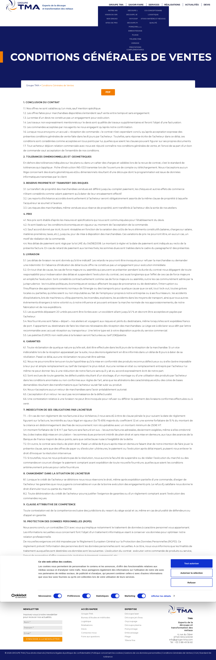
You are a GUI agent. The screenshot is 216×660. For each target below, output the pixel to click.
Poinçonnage (145, 11)
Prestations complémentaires (145, 31)
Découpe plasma (145, 7)
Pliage (145, 19)
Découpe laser (132, 614)
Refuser (191, 641)
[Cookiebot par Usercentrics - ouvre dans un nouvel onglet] (19, 654)
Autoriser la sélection (191, 631)
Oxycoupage (145, 3)
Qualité (161, 7)
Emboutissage (145, 15)
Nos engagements (128, 3)
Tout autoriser (191, 621)
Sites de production (128, 7)
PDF (108, 92)
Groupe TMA (87, 614)
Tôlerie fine (145, 23)
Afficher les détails (161, 654)
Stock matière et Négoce (160, 3)
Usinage (145, 27)
